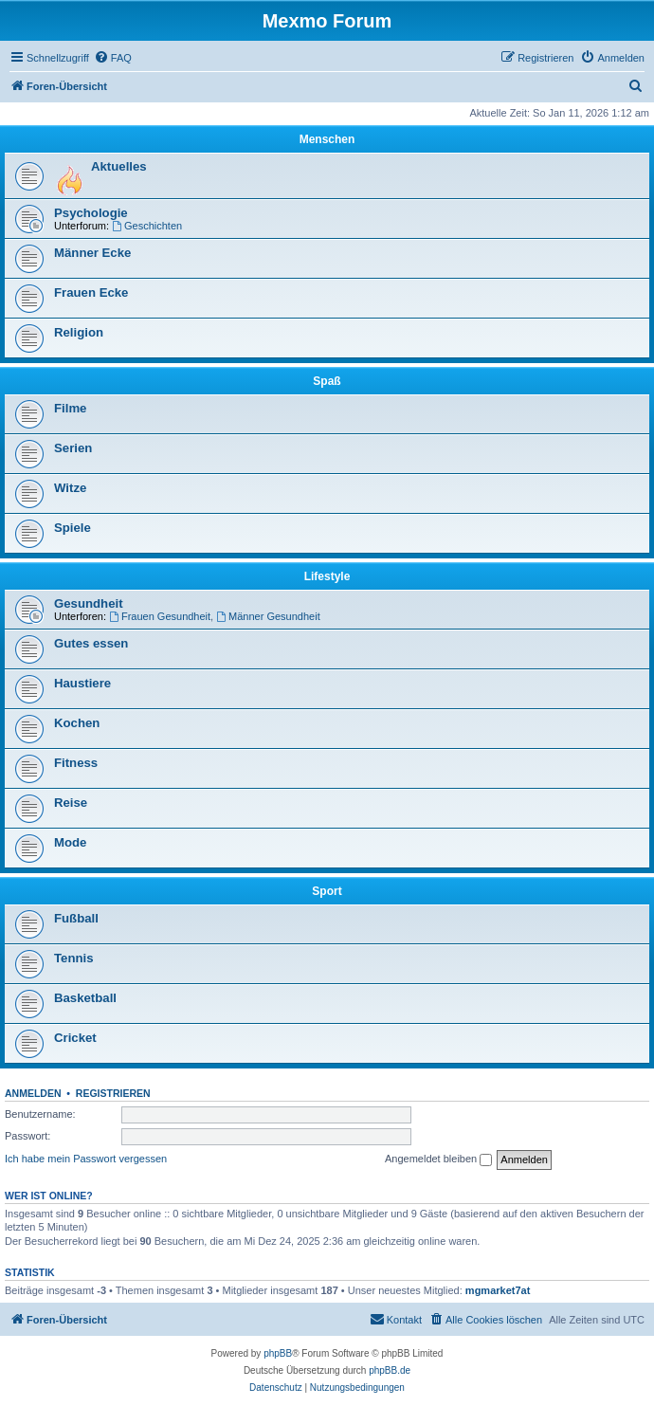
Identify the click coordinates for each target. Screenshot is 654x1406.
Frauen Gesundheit (159, 616)
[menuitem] (113, 57)
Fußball (76, 918)
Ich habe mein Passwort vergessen (86, 1158)
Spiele (72, 527)
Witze (70, 488)
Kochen (77, 723)
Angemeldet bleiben (438, 1159)
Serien (73, 448)
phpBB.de (389, 1370)
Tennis (74, 958)
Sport (326, 891)
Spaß (326, 381)
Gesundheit (88, 603)
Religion (78, 332)
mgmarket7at (497, 1290)
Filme (70, 408)
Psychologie (91, 213)
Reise (70, 802)
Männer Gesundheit (267, 616)
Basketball (85, 998)
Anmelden (33, 1093)
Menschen (327, 139)
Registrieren (113, 1093)
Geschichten (147, 225)
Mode (70, 842)
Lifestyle (327, 576)
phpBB (277, 1353)
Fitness (76, 763)
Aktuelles (119, 166)
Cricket (75, 1038)
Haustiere (82, 683)
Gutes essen (91, 643)
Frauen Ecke (91, 292)
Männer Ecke (92, 253)
